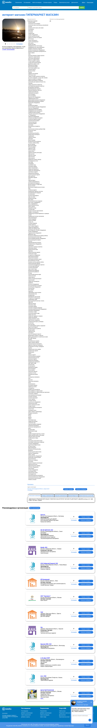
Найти (82, 7)
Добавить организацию (27, 713)
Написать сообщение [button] (81, 489)
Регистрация (90, 2)
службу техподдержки (8, 49)
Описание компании (34, 495)
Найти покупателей (26, 715)
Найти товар (43, 716)
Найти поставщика (36, 2)
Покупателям (18, 2)
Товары (55, 2)
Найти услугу (62, 711)
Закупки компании (61, 495)
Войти (83, 2)
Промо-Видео (73, 495)
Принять (87, 725)
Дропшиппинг (74, 2)
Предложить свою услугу (65, 713)
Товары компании (48, 495)
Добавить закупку (25, 716)
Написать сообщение (86, 520)
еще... (42, 698)
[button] (90, 720)
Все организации (34, 508)
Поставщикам (27, 2)
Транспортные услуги (64, 2)
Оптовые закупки (47, 2)
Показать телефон (68, 489)
